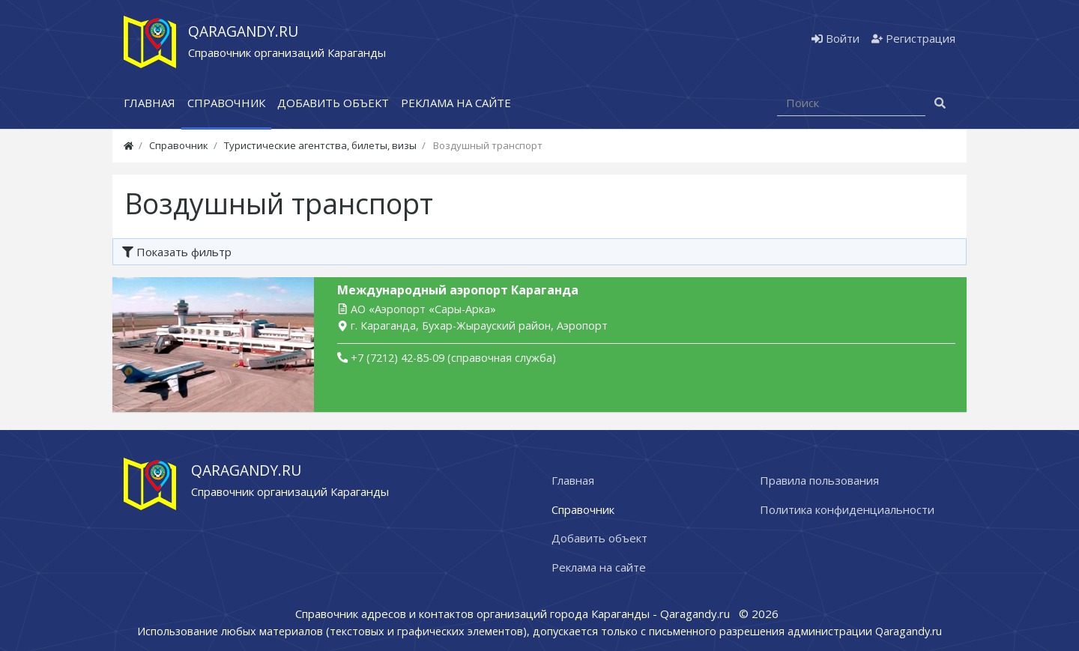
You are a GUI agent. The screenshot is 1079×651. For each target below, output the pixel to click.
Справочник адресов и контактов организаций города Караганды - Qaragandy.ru (514, 613)
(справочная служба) (446, 358)
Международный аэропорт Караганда (457, 290)
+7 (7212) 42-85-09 (397, 358)
